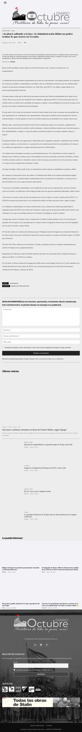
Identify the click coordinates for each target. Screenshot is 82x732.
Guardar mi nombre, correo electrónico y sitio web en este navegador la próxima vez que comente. (38, 347)
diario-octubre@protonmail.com (45, 639)
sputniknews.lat (14, 283)
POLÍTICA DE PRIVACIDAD (53, 729)
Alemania (4, 427)
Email (16, 662)
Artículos (44, 607)
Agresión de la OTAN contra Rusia (20, 286)
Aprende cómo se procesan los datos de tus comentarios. (46, 359)
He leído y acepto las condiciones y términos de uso (34, 670)
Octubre (12, 62)
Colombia (26, 465)
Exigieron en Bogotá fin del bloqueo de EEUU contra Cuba (45, 468)
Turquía (26, 512)
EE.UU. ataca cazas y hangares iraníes (37, 491)
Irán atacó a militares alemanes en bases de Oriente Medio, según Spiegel (34, 430)
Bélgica (4, 572)
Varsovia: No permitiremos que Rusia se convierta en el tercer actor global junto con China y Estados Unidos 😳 (60, 604)
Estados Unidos (6, 30)
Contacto (49, 725)
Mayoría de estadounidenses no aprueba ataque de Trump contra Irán (48, 444)
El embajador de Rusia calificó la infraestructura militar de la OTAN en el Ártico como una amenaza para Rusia (60, 568)
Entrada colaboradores (37, 725)
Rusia (13, 30)
